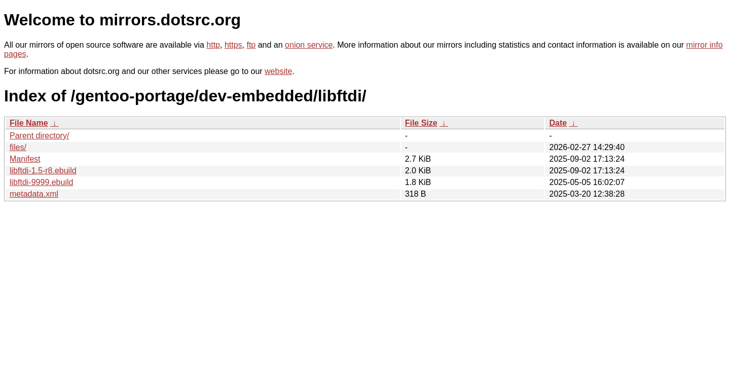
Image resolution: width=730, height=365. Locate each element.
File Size (421, 123)
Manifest (25, 159)
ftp (251, 45)
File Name (29, 123)
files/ (18, 147)
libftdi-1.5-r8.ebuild (43, 170)
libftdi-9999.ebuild (41, 182)
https (233, 45)
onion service (309, 45)
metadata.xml (34, 194)
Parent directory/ (39, 135)
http (213, 45)
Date (558, 123)
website (278, 71)
